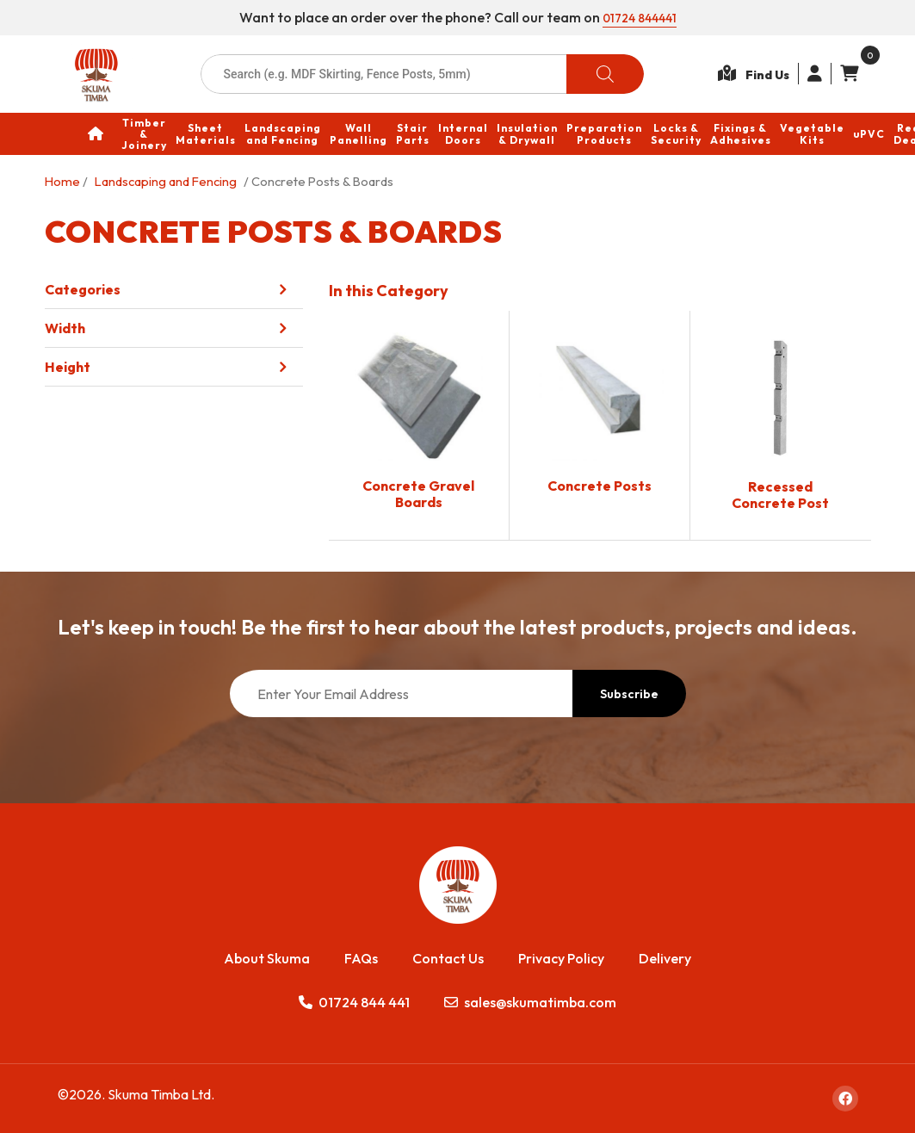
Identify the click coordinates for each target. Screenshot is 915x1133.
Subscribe (629, 694)
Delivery (665, 958)
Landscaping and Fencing (166, 181)
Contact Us (448, 958)
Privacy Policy (561, 958)
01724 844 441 (354, 1002)
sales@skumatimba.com (530, 1002)
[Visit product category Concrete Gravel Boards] (419, 424)
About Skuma (267, 958)
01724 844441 (639, 17)
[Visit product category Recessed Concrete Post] (780, 425)
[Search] (605, 74)
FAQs (361, 958)
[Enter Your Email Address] (401, 693)
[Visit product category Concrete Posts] (599, 416)
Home (62, 181)
